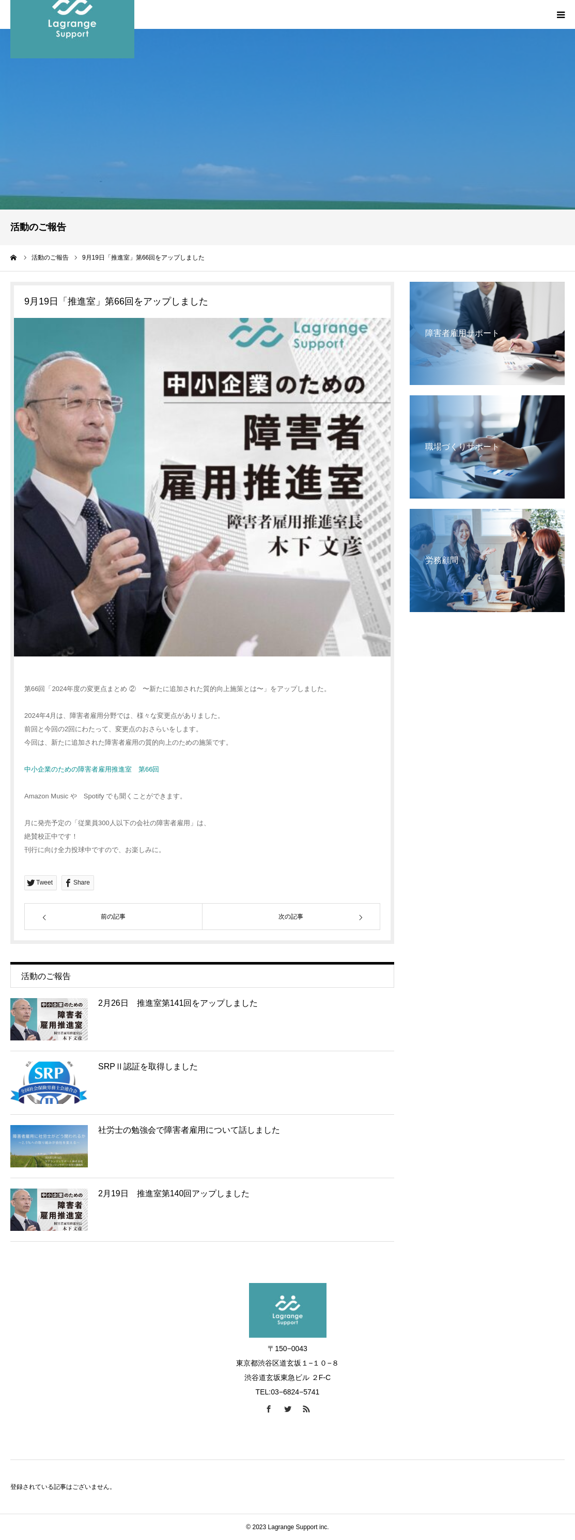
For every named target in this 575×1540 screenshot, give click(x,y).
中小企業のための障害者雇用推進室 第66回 (91, 769)
